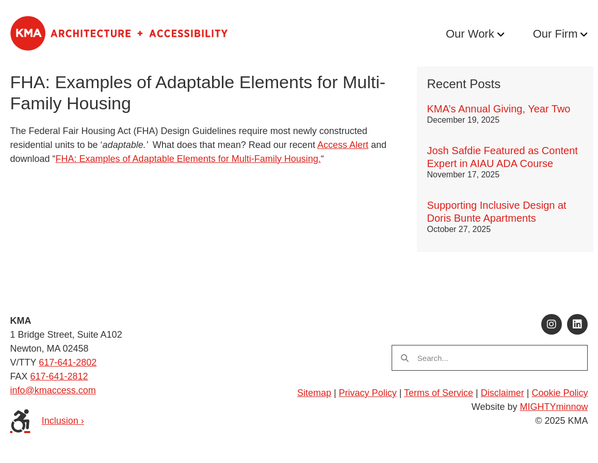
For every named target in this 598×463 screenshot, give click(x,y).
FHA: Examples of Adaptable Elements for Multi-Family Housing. (188, 159)
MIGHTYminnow (554, 407)
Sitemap (314, 393)
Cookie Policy (559, 393)
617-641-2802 (67, 362)
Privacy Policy (368, 393)
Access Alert (342, 145)
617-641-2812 (59, 376)
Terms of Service (438, 393)
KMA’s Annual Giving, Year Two (499, 108)
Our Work (470, 33)
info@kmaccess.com (53, 390)
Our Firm (555, 33)
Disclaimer (502, 393)
